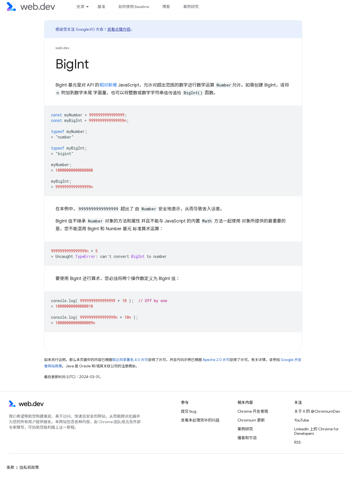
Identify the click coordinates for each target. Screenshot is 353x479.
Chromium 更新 (251, 420)
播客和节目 (247, 437)
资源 (80, 6)
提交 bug (188, 411)
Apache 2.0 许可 (216, 359)
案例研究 (191, 6)
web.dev (62, 48)
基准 (101, 6)
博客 (166, 6)
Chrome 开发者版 (252, 411)
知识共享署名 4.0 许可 (130, 359)
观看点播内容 (118, 29)
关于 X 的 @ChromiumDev (317, 411)
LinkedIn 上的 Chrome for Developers (316, 431)
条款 (10, 467)
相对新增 (108, 85)
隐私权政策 (29, 467)
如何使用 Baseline (133, 6)
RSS (297, 442)
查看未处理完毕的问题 (200, 420)
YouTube (301, 420)
